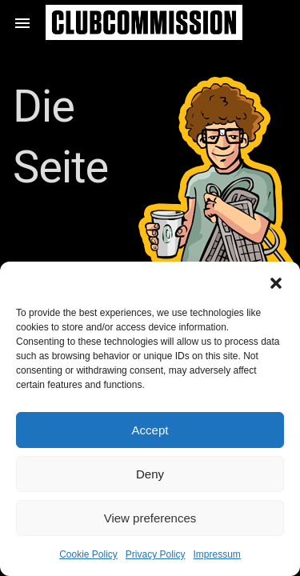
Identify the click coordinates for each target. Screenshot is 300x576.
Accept (150, 430)
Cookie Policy (88, 554)
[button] (276, 282)
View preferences (150, 518)
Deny (150, 474)
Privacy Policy (156, 554)
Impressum (217, 554)
